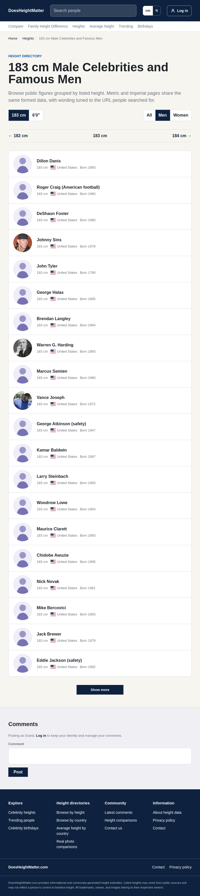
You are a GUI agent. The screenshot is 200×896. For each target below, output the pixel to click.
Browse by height (70, 812)
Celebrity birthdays (23, 828)
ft (156, 10)
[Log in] (179, 10)
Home (12, 38)
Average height (102, 26)
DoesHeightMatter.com (28, 867)
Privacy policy (164, 820)
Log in (41, 736)
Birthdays (145, 26)
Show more (100, 690)
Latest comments (119, 812)
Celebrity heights (21, 812)
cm (148, 10)
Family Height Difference (48, 26)
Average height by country (71, 831)
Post (18, 772)
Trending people (21, 820)
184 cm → (182, 136)
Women (180, 115)
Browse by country (71, 820)
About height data (167, 812)
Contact (159, 828)
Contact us (113, 828)
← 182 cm (18, 136)
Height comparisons (121, 820)
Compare (15, 26)
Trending (126, 26)
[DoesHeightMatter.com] (26, 11)
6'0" (36, 115)
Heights (79, 26)
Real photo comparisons (67, 844)
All (149, 115)
